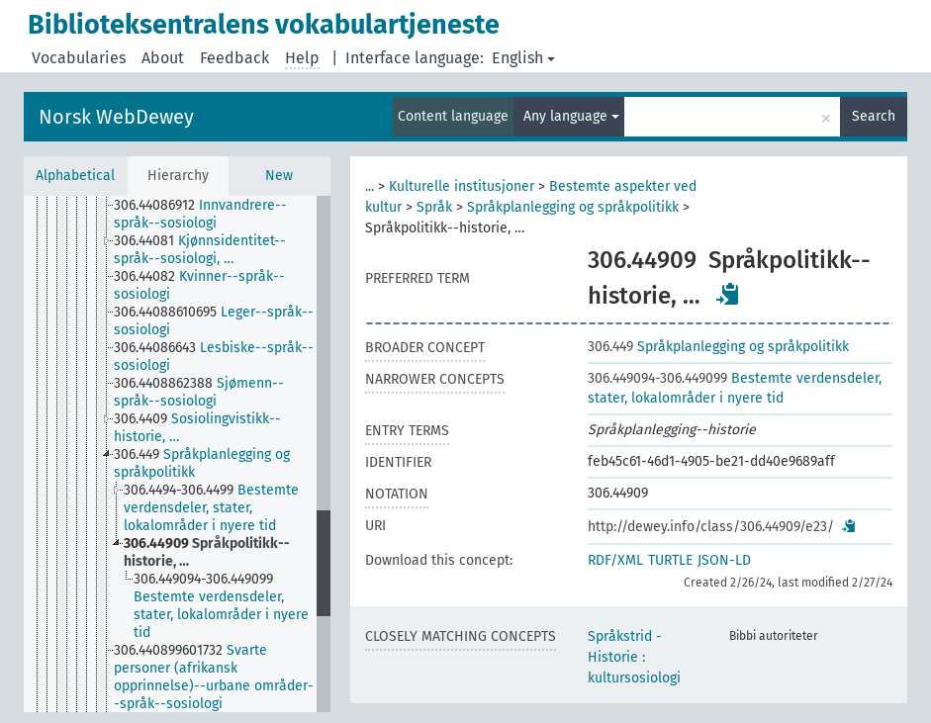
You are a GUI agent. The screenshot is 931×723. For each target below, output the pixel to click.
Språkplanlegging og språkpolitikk (573, 207)
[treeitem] (223, 214)
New (279, 175)
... (369, 186)
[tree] (177, 454)
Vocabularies (79, 57)
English (523, 57)
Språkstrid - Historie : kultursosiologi (634, 657)
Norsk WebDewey (116, 117)
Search (873, 116)
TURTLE (670, 560)
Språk (434, 207)
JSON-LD (724, 560)
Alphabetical (75, 175)
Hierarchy (178, 175)
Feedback (234, 57)
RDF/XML (615, 560)
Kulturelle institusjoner (461, 186)
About (162, 57)
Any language (571, 116)
